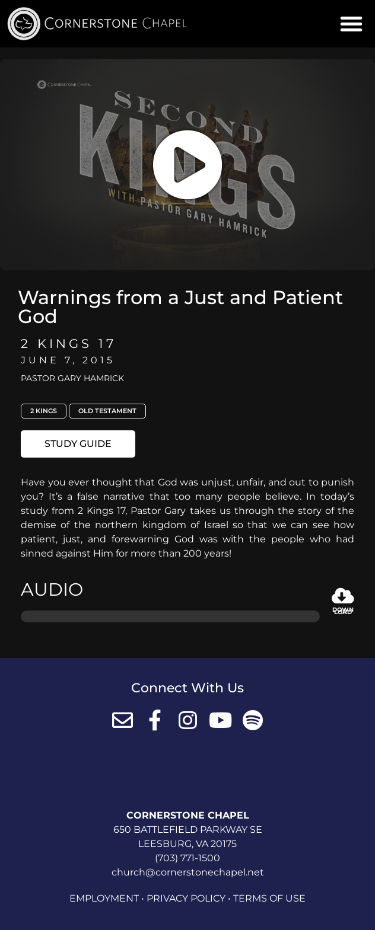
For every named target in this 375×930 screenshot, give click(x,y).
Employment (104, 898)
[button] (351, 23)
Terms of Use (269, 898)
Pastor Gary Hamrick (72, 378)
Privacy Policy (186, 898)
